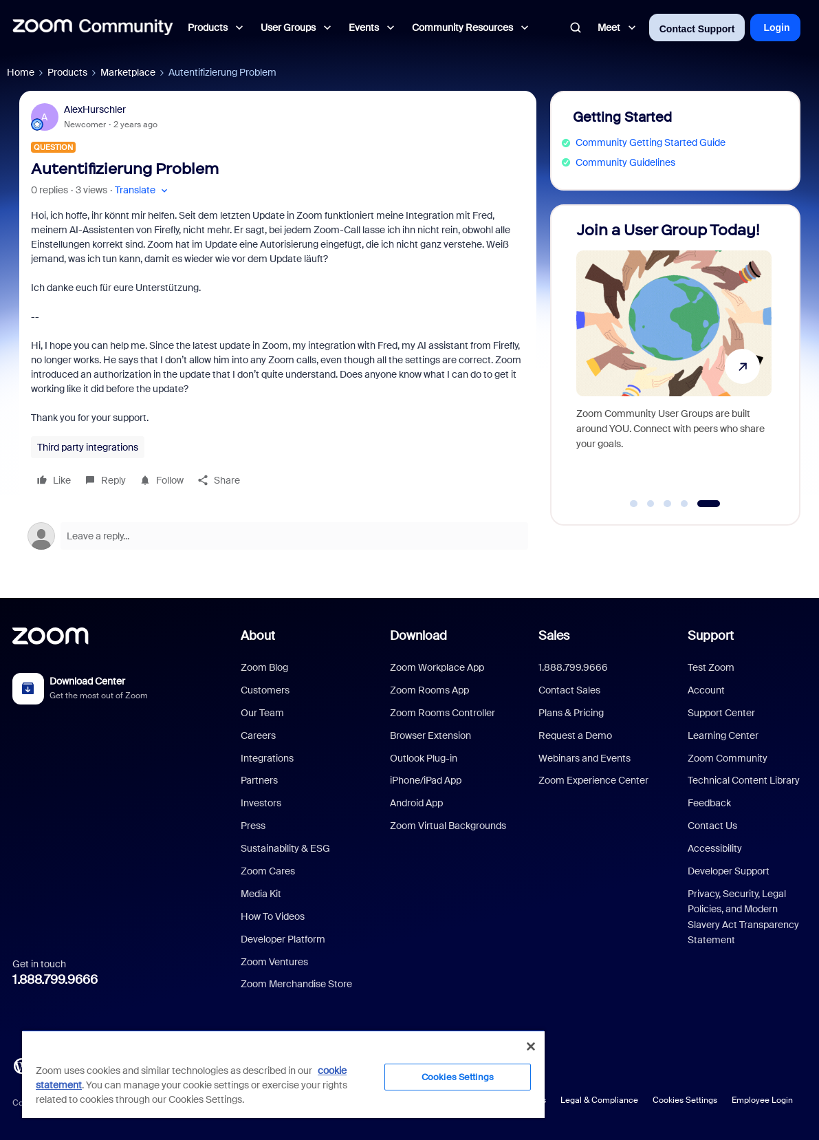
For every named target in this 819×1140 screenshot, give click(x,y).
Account (706, 690)
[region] (283, 1074)
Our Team (262, 713)
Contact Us (712, 825)
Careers (258, 735)
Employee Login (762, 1100)
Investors (261, 803)
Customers (265, 690)
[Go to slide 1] (634, 503)
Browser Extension (430, 735)
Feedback (709, 803)
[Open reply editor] (277, 536)
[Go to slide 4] (684, 503)
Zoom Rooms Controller (442, 713)
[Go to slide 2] (650, 503)
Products (67, 72)
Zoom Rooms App (429, 690)
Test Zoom (711, 667)
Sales (553, 635)
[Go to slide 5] (708, 503)
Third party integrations (87, 447)
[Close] (531, 1046)
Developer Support (728, 871)
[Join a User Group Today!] (674, 358)
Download (418, 635)
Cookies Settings (685, 1100)
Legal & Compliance (599, 1100)
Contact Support (697, 28)
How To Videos (273, 916)
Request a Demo (575, 735)
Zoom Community (727, 758)
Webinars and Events (584, 758)
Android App (416, 803)
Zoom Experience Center (593, 780)
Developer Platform (283, 939)
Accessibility (715, 848)
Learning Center (723, 735)
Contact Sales (569, 690)
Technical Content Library (744, 780)
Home (20, 72)
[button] (143, 190)
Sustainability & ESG (285, 848)
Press (253, 825)
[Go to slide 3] (668, 503)
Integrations (267, 758)
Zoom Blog (264, 667)
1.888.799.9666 (55, 979)
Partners (259, 780)
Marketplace (127, 72)
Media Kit (261, 894)
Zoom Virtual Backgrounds (448, 825)
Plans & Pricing (571, 713)
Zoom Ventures (274, 962)
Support (711, 635)
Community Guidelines (625, 162)
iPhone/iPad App (425, 780)
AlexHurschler (95, 109)
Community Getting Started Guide (650, 142)
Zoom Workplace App (437, 667)
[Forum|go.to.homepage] (92, 27)
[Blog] (21, 1065)
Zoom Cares (268, 871)
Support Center (721, 713)
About (258, 635)
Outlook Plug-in (423, 758)
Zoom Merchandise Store (296, 984)
